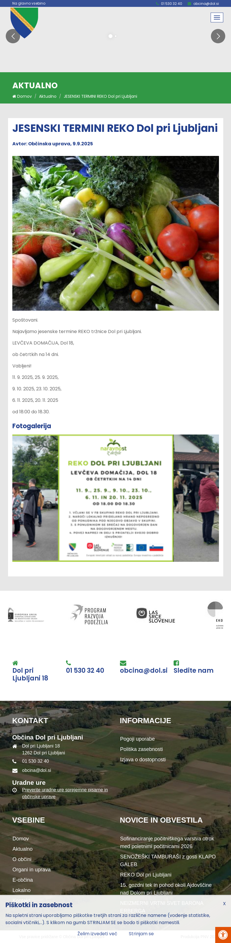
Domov (22, 96)
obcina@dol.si (206, 3)
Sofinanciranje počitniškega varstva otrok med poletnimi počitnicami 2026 (167, 842)
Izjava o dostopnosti (143, 759)
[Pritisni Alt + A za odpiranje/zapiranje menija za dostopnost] (223, 935)
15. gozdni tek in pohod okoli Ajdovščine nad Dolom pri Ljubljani (166, 889)
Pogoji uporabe (137, 739)
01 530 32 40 (171, 3)
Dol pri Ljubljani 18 (30, 674)
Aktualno (48, 96)
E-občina (23, 880)
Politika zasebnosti (141, 749)
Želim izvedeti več (97, 933)
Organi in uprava (32, 869)
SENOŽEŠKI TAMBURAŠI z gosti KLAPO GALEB (168, 860)
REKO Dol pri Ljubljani (146, 875)
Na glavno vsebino (28, 3)
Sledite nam (193, 670)
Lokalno (22, 890)
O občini (22, 859)
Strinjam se (141, 933)
